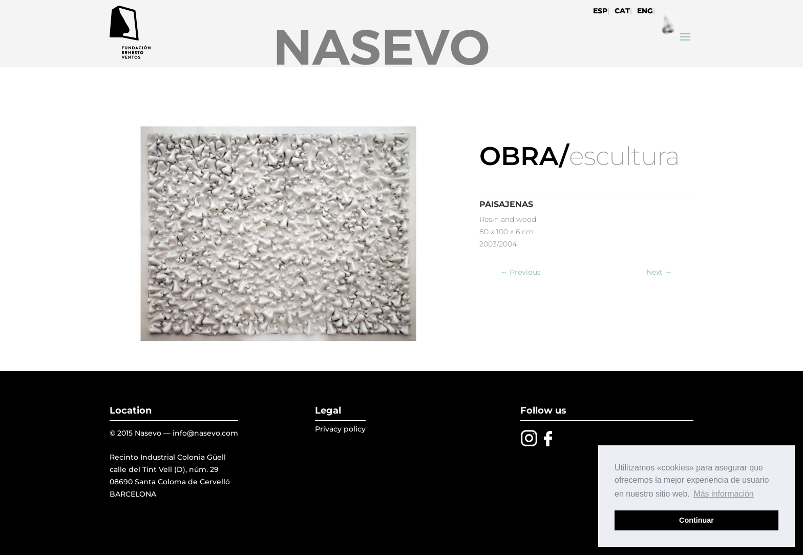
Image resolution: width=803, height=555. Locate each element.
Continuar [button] (696, 520)
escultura (624, 156)
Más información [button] (723, 493)
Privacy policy (340, 429)
